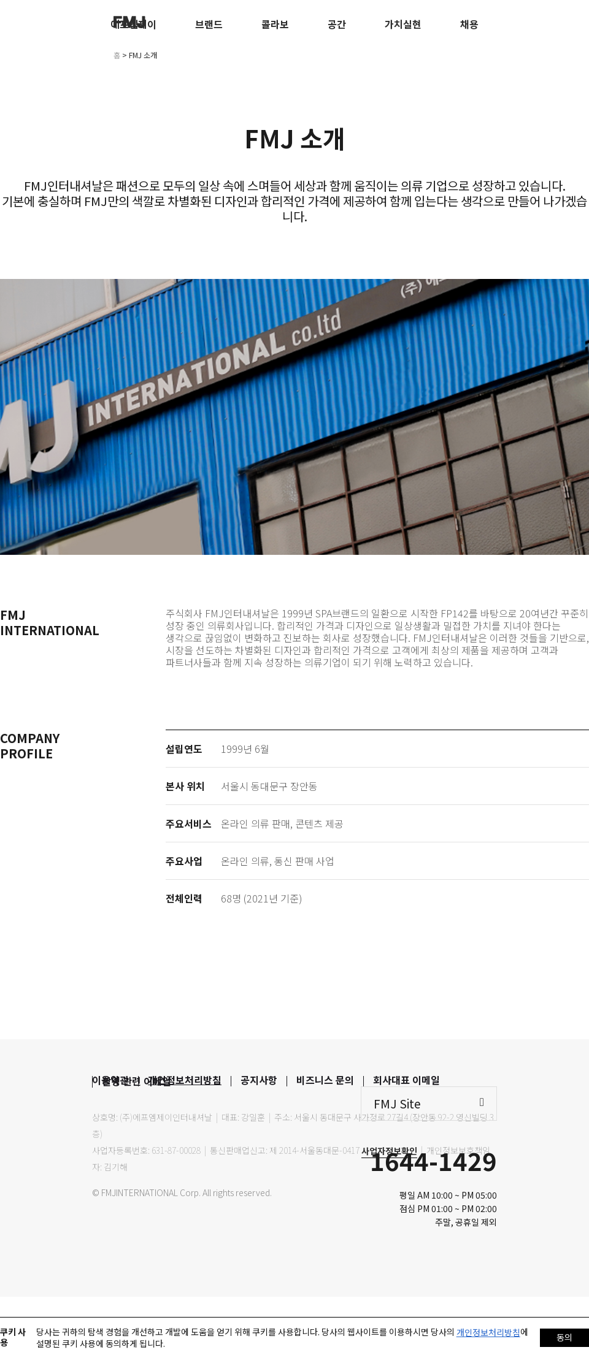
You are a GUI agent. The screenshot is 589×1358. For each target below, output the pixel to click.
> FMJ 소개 (139, 55)
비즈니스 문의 (325, 1079)
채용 (469, 24)
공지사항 (259, 1079)
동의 (564, 1337)
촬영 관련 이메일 (136, 1081)
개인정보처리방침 (184, 1079)
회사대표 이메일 (406, 1079)
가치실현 (403, 24)
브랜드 (209, 24)
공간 (337, 24)
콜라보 (275, 24)
